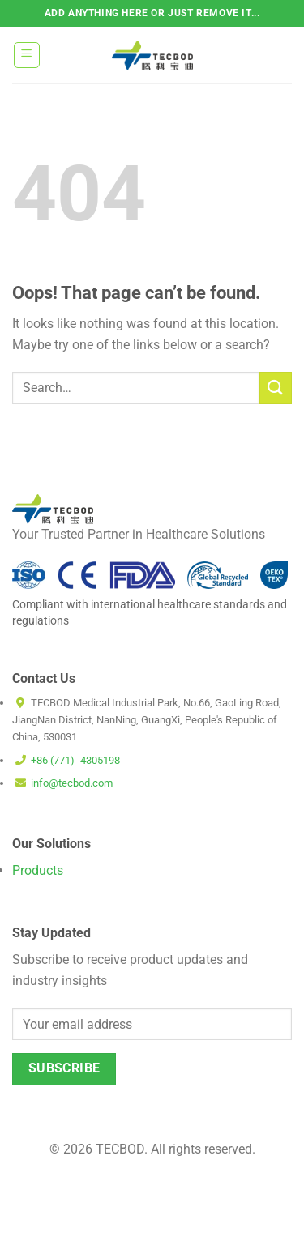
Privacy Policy (215, 1240)
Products (37, 870)
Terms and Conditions (109, 1240)
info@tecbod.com (72, 783)
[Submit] (275, 387)
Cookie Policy (186, 1194)
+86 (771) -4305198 (75, 760)
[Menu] (27, 55)
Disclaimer (111, 1194)
